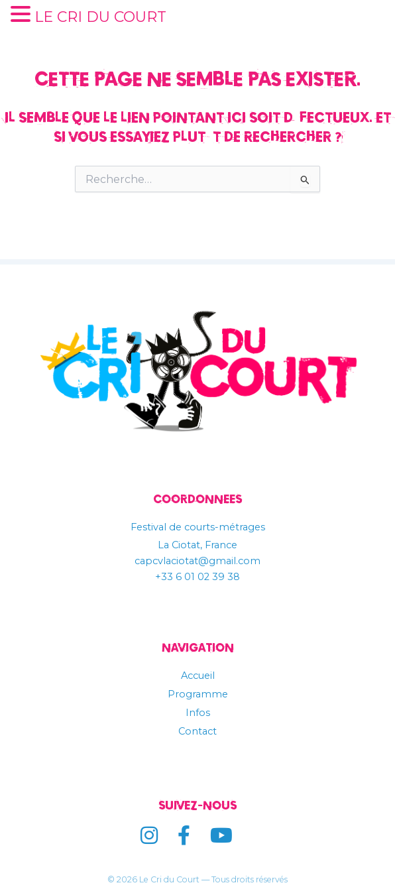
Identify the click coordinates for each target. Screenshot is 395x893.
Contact (197, 731)
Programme (198, 694)
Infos (198, 713)
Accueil (198, 676)
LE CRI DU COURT (100, 17)
